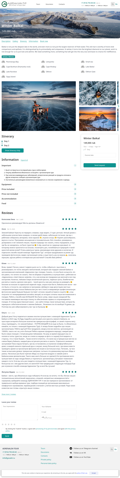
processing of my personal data (46, 429)
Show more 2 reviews (9, 394)
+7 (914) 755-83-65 (88, 3)
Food (4, 203)
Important (6, 165)
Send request (100, 165)
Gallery (15, 41)
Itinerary (23, 41)
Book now (44, 41)
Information (33, 41)
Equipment (7, 184)
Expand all (24, 160)
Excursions (49, 4)
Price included (8, 189)
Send (7, 436)
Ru (113, 4)
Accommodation (9, 198)
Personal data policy (48, 463)
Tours (38, 4)
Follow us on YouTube (80, 457)
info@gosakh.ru (8, 458)
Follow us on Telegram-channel (84, 448)
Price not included (10, 194)
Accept (94, 473)
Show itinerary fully (12, 150)
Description (6, 41)
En (116, 4)
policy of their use (82, 473)
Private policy (46, 459)
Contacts (62, 4)
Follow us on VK (78, 453)
